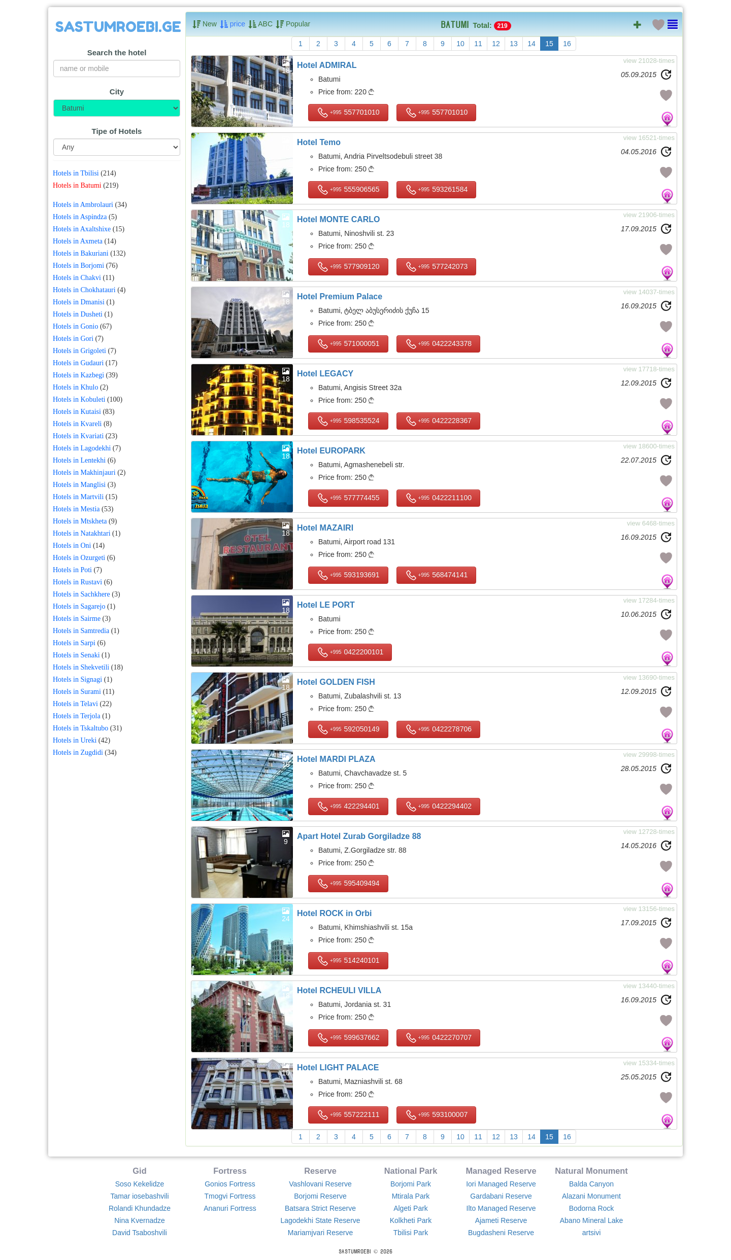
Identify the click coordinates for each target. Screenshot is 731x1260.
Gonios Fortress (230, 1184)
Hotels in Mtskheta (80, 521)
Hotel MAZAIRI (325, 527)
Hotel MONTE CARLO (338, 219)
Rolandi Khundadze (140, 1208)
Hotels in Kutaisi (77, 411)
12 (496, 44)
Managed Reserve (501, 1170)
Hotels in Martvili (78, 497)
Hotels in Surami (77, 691)
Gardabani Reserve (500, 1196)
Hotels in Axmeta (78, 241)
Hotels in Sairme (77, 618)
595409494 (348, 884)
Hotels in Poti (72, 570)
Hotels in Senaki (76, 655)
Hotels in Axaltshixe (82, 229)
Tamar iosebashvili (139, 1196)
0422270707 (438, 1038)
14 (531, 44)
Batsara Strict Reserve (320, 1208)
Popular (293, 24)
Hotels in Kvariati (78, 436)
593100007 (436, 1115)
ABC (260, 24)
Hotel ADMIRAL (327, 65)
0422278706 (438, 729)
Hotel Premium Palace (339, 296)
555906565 (348, 190)
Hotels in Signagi (77, 679)
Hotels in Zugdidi (78, 752)
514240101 (348, 961)
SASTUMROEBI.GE (118, 27)
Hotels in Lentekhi (79, 460)
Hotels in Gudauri (78, 363)
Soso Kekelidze (139, 1184)
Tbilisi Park (410, 1233)
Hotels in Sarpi (74, 643)
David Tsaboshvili (139, 1233)
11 (478, 44)
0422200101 (350, 652)
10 (460, 44)
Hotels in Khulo (75, 387)
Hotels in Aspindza (80, 217)
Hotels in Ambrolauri (83, 204)
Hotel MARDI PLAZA (336, 759)
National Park (411, 1170)
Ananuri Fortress (230, 1208)
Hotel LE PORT (326, 605)
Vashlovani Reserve (320, 1184)
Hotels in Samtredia (81, 631)
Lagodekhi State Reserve (320, 1220)
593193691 (348, 575)
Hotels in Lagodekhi (82, 448)
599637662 (348, 1038)
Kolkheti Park (410, 1220)
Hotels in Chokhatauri (84, 290)
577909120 (348, 267)
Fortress (229, 1170)
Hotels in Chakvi (77, 278)
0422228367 (438, 421)
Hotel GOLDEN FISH (336, 682)
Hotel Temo (319, 142)
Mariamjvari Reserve (320, 1233)
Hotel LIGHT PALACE (338, 1067)
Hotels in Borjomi (78, 265)
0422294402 (438, 806)
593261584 (436, 190)
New (204, 24)
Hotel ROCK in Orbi (334, 913)
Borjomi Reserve (320, 1196)
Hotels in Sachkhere (81, 594)
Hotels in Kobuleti (79, 399)
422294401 (348, 806)
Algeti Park (410, 1208)
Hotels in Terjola (77, 716)
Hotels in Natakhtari (82, 533)
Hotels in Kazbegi (78, 375)
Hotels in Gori (73, 338)
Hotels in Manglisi (79, 484)
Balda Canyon (591, 1184)
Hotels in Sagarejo (79, 606)
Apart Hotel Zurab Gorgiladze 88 (359, 836)
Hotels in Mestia (76, 509)
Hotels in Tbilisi (76, 173)
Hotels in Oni (72, 545)
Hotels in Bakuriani (81, 253)
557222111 (348, 1115)
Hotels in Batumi (77, 185)
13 (514, 44)
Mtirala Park (411, 1196)
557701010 (348, 113)
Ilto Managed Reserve (501, 1208)
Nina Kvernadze (139, 1220)
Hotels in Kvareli (77, 424)
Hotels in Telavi (75, 704)
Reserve (320, 1170)
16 (567, 44)
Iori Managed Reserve (501, 1184)
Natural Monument (591, 1170)
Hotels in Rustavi (77, 582)
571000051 (348, 344)
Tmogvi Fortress (229, 1196)
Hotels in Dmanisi (79, 302)
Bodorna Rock (591, 1208)
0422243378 (438, 344)
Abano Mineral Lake (591, 1220)
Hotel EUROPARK (331, 450)
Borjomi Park (410, 1184)
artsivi (591, 1233)
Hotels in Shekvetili (81, 667)
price (232, 24)
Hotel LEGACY (325, 373)
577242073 (436, 267)
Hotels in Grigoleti (79, 351)
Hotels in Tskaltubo (80, 728)
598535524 (348, 421)
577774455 (348, 498)
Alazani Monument (591, 1196)
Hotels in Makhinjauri (84, 472)
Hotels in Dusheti (78, 314)
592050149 (348, 729)
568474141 (436, 575)
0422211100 (438, 498)
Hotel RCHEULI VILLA (339, 990)
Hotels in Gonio (75, 326)
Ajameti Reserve (501, 1220)
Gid (139, 1170)
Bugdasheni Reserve (501, 1233)
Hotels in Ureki (74, 740)
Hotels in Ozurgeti (79, 558)
